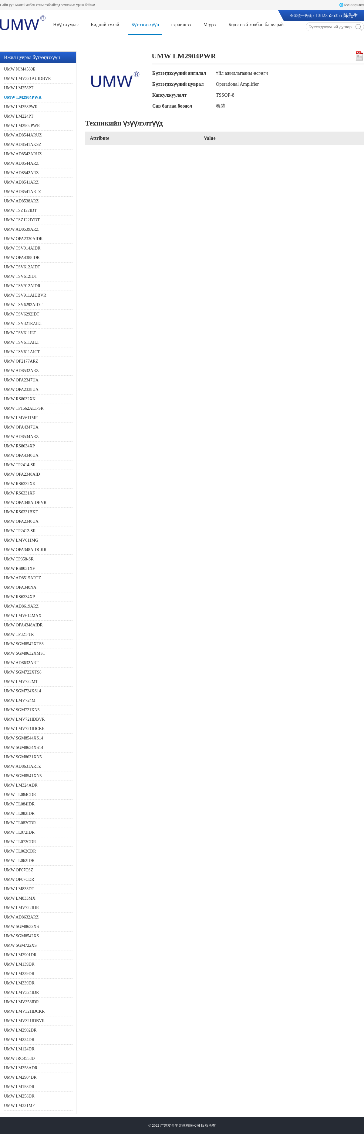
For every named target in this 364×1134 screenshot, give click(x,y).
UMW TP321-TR (19, 634)
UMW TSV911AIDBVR (25, 295)
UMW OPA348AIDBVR (25, 502)
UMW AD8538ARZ (21, 201)
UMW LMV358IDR (21, 1002)
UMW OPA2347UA (21, 380)
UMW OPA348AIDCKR (25, 549)
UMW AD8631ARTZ (22, 766)
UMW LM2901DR (20, 955)
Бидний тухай (105, 24)
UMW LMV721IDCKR (24, 728)
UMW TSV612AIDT (22, 267)
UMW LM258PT (18, 88)
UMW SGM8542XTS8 (24, 644)
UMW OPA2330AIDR (23, 238)
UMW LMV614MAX (23, 615)
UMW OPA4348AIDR (23, 625)
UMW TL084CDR (20, 794)
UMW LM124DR (19, 1049)
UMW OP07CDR (19, 879)
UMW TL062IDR (19, 860)
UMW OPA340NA (20, 587)
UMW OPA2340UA (21, 521)
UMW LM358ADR (21, 1068)
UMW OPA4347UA (21, 427)
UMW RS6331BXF (21, 512)
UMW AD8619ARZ (21, 606)
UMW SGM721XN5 (22, 710)
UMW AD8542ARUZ (23, 154)
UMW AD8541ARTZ (22, 191)
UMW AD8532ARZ (21, 370)
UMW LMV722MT (21, 681)
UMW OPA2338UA (21, 389)
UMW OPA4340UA (21, 455)
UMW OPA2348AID (22, 474)
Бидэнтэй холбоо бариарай (256, 24)
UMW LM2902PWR (22, 125)
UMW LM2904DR (20, 1077)
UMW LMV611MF (21, 417)
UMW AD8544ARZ (21, 163)
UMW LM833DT (19, 889)
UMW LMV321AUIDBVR (27, 78)
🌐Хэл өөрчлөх (351, 5)
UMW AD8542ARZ (21, 173)
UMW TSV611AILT (21, 342)
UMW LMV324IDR (21, 992)
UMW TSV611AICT (22, 352)
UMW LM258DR (19, 1096)
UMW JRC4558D (19, 1058)
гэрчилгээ (181, 24)
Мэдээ (209, 24)
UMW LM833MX (19, 898)
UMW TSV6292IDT (21, 314)
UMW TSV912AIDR (22, 286)
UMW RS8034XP (19, 446)
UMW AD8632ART (21, 662)
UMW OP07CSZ (18, 870)
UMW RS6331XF (19, 493)
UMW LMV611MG (21, 540)
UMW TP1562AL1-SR (24, 408)
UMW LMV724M (19, 700)
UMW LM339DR (19, 983)
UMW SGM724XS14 (22, 691)
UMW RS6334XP (19, 597)
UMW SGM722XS (20, 945)
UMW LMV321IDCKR (24, 1011)
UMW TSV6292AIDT (23, 304)
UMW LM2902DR (20, 1030)
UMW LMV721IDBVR (24, 719)
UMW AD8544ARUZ (23, 135)
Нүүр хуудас (66, 24)
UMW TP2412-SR (20, 531)
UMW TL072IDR (19, 832)
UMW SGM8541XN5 (23, 776)
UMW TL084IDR (19, 804)
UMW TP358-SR (19, 559)
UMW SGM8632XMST (24, 653)
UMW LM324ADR (21, 785)
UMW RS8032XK (19, 399)
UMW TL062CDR (20, 851)
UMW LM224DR (19, 1039)
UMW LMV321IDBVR (24, 1021)
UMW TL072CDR (20, 841)
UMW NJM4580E (19, 69)
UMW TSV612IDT (20, 276)
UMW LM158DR (19, 1086)
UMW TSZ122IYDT (22, 220)
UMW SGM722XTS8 (23, 672)
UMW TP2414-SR (20, 465)
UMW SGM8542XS (21, 936)
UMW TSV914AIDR (22, 248)
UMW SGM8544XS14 (23, 738)
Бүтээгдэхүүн (145, 24)
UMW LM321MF (19, 1105)
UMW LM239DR (19, 973)
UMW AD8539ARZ (21, 229)
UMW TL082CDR (20, 823)
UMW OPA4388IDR (22, 257)
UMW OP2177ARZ (21, 361)
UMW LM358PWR (21, 107)
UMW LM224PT (18, 116)
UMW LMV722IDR (21, 907)
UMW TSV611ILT (20, 333)
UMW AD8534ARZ (21, 436)
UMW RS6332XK (19, 483)
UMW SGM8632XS (21, 926)
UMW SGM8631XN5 (23, 757)
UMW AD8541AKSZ (22, 144)
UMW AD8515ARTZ (22, 578)
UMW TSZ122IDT (20, 210)
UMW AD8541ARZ (21, 182)
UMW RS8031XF (19, 568)
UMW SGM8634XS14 (23, 747)
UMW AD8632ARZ (21, 917)
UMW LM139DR (19, 964)
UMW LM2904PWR (23, 97)
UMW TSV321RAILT (23, 323)
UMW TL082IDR (19, 813)
